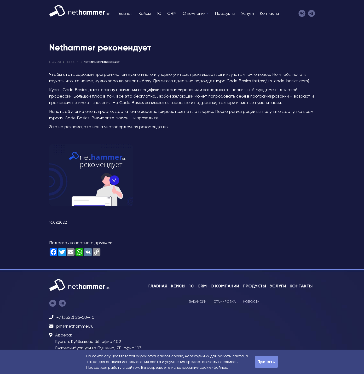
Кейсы (145, 13)
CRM (172, 13)
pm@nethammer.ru (74, 326)
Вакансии (197, 301)
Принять (266, 361)
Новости (72, 62)
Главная (125, 13)
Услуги (247, 13)
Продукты (225, 13)
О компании (194, 13)
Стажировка (225, 301)
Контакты (269, 13)
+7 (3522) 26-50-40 (75, 317)
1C (159, 13)
